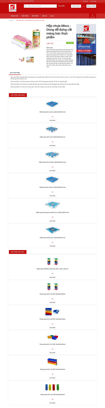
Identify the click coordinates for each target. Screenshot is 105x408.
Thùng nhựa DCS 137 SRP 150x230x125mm (52, 344)
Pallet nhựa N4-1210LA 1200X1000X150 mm (52, 187)
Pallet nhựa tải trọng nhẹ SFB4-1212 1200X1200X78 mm (52, 212)
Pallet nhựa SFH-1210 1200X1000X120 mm (52, 137)
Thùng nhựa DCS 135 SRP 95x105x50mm (52, 394)
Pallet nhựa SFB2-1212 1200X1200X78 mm (52, 237)
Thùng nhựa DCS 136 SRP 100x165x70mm (52, 369)
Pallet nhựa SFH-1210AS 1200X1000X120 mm (52, 162)
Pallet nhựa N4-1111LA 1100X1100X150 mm (52, 112)
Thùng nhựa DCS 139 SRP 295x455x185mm (52, 294)
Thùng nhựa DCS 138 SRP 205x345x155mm (52, 319)
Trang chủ (11, 20)
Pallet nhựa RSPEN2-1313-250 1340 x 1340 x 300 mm (52, 269)
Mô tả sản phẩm (15, 72)
